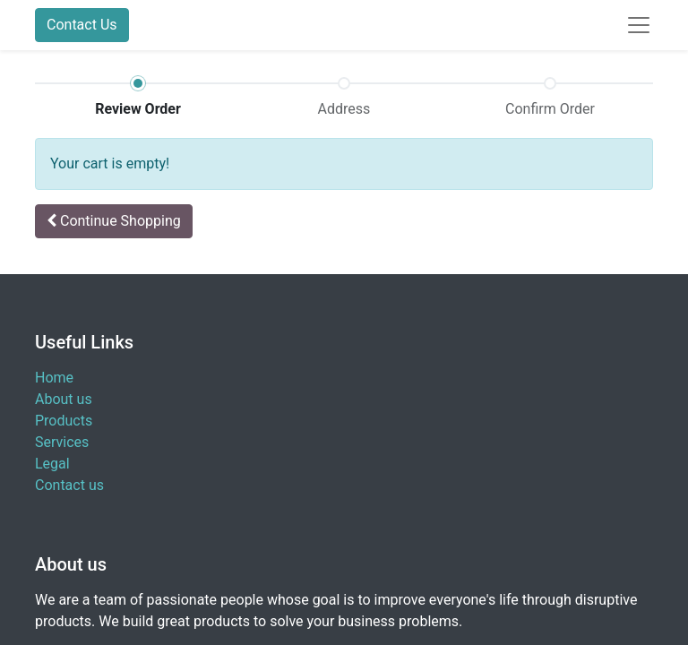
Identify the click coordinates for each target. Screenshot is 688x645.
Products (63, 420)
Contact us (69, 485)
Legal (52, 463)
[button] (114, 221)
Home (54, 377)
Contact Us (82, 24)
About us (63, 399)
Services (62, 442)
